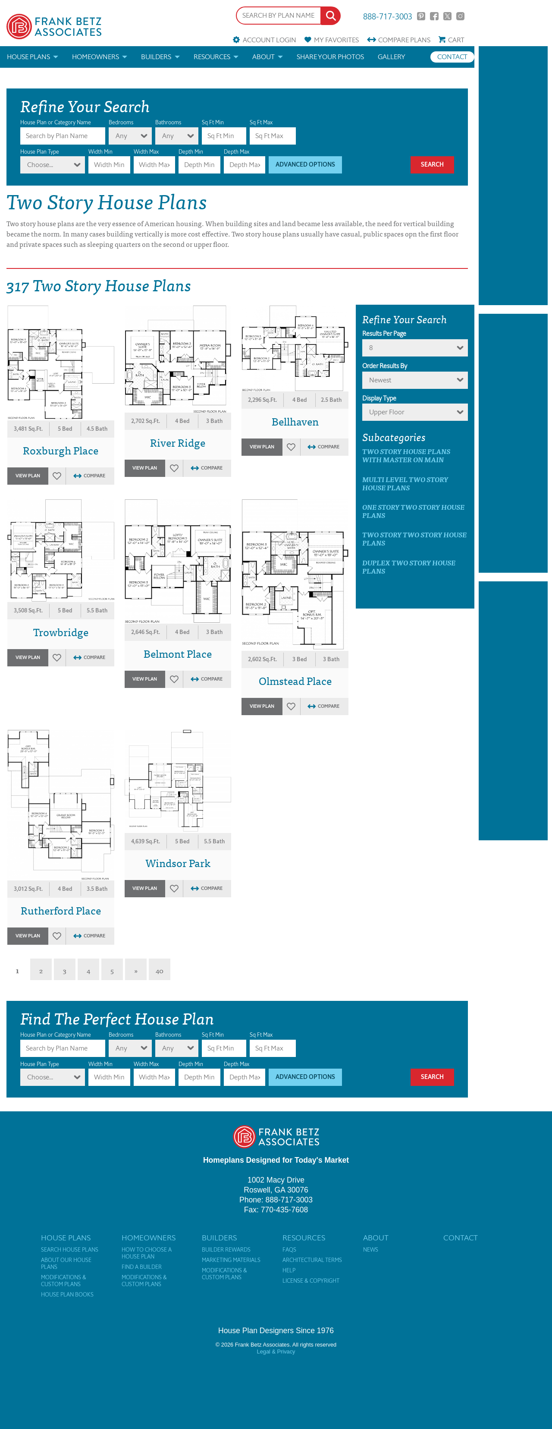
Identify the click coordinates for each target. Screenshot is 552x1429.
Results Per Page (384, 333)
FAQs (289, 1249)
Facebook (434, 16)
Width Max (146, 151)
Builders (156, 56)
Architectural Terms (312, 1260)
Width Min (100, 151)
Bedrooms (121, 122)
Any (121, 135)
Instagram (460, 16)
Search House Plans (69, 1249)
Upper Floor (387, 411)
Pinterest (421, 16)
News (370, 1249)
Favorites (336, 39)
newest (380, 380)
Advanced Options (305, 165)
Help (288, 1270)
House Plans (28, 56)
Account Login (269, 39)
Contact (452, 56)
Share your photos (330, 56)
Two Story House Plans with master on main (406, 455)
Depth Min (191, 151)
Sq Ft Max (261, 122)
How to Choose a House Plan (147, 1253)
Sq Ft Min (213, 122)
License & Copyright (310, 1281)
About (263, 56)
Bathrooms (168, 122)
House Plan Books (67, 1294)
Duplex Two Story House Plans (408, 566)
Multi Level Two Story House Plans (405, 483)
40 (159, 970)
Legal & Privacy (276, 1351)
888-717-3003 (387, 15)
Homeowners (95, 56)
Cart (456, 39)
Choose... (40, 164)
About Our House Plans (66, 1264)
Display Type (379, 398)
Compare (404, 39)
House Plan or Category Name (55, 122)
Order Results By (384, 366)
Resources (212, 56)
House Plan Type (39, 151)
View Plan (28, 476)
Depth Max (236, 151)
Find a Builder (142, 1267)
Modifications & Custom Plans (63, 1281)
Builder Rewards (226, 1249)
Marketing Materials (231, 1260)
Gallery (391, 56)
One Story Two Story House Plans (413, 511)
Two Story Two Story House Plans (414, 538)
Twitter (447, 16)
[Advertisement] (513, 175)
